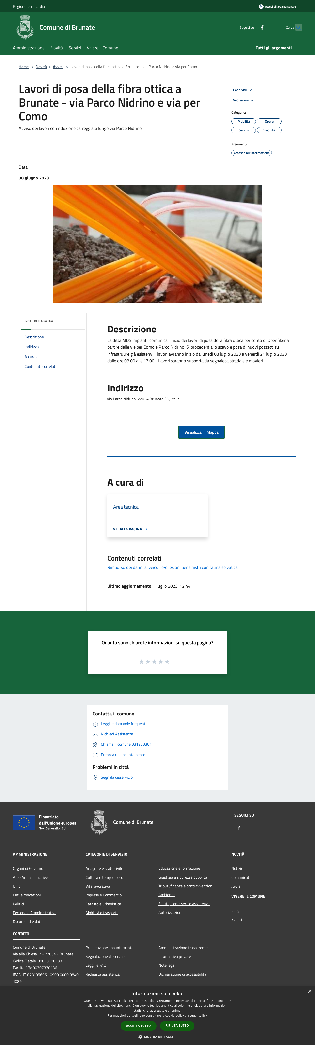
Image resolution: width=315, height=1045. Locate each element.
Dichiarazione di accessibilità (182, 974)
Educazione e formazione (179, 868)
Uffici (17, 886)
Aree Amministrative (30, 877)
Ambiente (166, 895)
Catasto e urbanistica (103, 904)
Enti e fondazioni (27, 895)
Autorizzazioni (170, 912)
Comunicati (240, 877)
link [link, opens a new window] (204, 1015)
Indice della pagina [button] (39, 321)
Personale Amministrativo (34, 913)
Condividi (243, 90)
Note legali (167, 965)
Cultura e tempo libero (104, 877)
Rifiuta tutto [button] (177, 1025)
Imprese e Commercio (104, 895)
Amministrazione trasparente (183, 947)
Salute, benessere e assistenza (184, 904)
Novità (41, 66)
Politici (18, 904)
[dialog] (157, 1015)
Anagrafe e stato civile (104, 868)
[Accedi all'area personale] (277, 6)
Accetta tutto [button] (138, 1026)
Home (24, 66)
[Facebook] (252, 27)
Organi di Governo (28, 868)
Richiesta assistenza (103, 974)
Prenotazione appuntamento (109, 947)
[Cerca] (296, 27)
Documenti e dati (27, 921)
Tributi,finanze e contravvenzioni (185, 886)
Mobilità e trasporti (102, 913)
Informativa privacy (174, 956)
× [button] (309, 991)
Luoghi (237, 910)
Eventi (236, 919)
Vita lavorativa (98, 886)
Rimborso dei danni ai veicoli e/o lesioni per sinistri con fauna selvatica (172, 567)
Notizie (237, 868)
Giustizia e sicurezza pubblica (182, 877)
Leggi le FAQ (96, 965)
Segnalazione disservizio (106, 956)
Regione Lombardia (29, 6)
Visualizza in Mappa (202, 432)
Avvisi (58, 66)
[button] (157, 1036)
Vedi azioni (244, 100)
